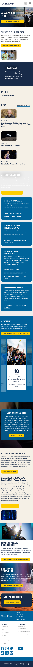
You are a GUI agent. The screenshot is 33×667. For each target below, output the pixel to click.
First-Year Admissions (13, 213)
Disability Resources (7, 638)
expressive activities (11, 78)
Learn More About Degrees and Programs (15, 333)
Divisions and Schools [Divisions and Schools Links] (16, 659)
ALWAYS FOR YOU (8, 15)
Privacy (20, 664)
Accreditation (5, 626)
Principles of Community (24, 631)
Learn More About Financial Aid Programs (16, 559)
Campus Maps (5, 632)
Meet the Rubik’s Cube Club (11, 45)
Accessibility (15, 664)
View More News (23, 105)
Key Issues (4, 643)
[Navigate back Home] (8, 3)
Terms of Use (26, 664)
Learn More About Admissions (12, 193)
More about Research (9, 471)
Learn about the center (10, 506)
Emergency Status (6, 640)
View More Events (8, 95)
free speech (16, 76)
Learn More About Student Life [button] (12, 585)
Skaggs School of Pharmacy (15, 273)
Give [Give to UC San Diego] (20, 648)
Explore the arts (16, 435)
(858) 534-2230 (20, 619)
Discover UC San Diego (12, 602)
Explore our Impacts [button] (12, 21)
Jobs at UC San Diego (23, 634)
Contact (4, 635)
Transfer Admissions (12, 216)
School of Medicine (12, 270)
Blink (3, 629)
